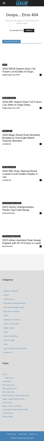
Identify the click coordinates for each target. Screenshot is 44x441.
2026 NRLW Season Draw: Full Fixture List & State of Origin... (19, 70)
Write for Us (9, 378)
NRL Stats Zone (8, 392)
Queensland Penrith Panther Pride (15, 409)
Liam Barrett (6, 144)
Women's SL (8, 352)
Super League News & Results (15, 348)
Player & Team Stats (11, 324)
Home (4, 374)
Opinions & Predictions (12, 319)
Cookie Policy (7, 413)
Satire (6, 332)
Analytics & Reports (11, 291)
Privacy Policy (7, 416)
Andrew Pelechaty (8, 213)
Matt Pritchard (7, 246)
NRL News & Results (9, 98)
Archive (6, 295)
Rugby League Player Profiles (13, 399)
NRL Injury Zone (8, 385)
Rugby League (7, 131)
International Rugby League (11, 236)
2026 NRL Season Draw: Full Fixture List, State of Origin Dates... (22, 103)
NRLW (4, 65)
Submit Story (7, 402)
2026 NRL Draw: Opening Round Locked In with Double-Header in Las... (20, 174)
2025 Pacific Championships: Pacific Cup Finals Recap (18, 208)
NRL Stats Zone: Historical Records (15, 395)
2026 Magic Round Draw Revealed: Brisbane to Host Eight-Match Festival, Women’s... (21, 138)
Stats (5, 344)
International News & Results (12, 203)
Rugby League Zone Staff (11, 75)
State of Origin (9, 340)
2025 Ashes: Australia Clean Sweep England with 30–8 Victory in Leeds (21, 242)
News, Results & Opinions (12, 406)
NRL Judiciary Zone (9, 388)
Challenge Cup (9, 299)
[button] (4, 3)
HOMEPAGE (29, 30)
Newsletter (6, 381)
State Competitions (11, 336)
